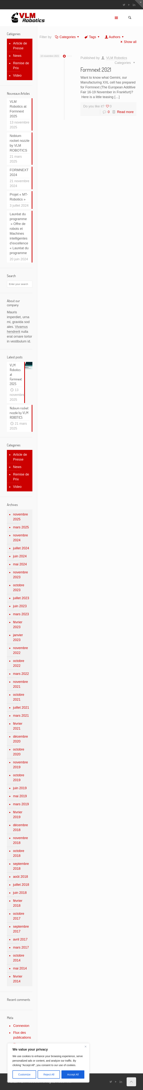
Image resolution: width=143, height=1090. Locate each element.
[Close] (85, 1046)
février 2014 (17, 979)
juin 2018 (20, 893)
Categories (67, 37)
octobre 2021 (18, 697)
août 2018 (20, 877)
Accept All (73, 1074)
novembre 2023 (20, 574)
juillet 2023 (21, 598)
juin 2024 (20, 556)
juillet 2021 (21, 707)
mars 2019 (21, 804)
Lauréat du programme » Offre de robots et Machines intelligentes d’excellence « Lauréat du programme (19, 233)
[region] (48, 1063)
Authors (114, 37)
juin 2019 (20, 788)
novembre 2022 (20, 650)
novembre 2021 (20, 684)
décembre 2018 (20, 827)
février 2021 (17, 726)
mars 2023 (21, 614)
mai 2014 (20, 968)
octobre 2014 (18, 958)
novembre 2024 (20, 537)
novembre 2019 (20, 764)
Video (17, 75)
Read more (125, 112)
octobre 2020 (18, 752)
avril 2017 (20, 939)
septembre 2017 (21, 929)
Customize (24, 1074)
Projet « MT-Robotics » (19, 197)
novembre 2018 (20, 840)
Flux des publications (22, 1035)
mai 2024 (20, 564)
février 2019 (17, 814)
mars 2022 (21, 674)
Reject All (48, 1074)
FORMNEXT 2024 (19, 172)
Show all (127, 42)
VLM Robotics (116, 58)
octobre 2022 (18, 663)
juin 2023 (20, 606)
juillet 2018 (21, 885)
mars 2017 (21, 947)
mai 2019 (20, 796)
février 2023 (17, 624)
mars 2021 (21, 715)
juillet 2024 (21, 548)
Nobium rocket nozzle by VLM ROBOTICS (19, 143)
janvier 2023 (18, 637)
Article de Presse (20, 45)
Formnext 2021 (95, 69)
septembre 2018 (21, 866)
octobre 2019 (18, 777)
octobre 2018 (18, 853)
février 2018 (17, 903)
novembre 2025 (20, 516)
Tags (92, 37)
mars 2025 (21, 527)
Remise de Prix (21, 65)
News (17, 56)
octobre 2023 (18, 587)
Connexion (21, 1026)
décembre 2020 (20, 739)
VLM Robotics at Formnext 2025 (18, 109)
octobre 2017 (18, 916)
